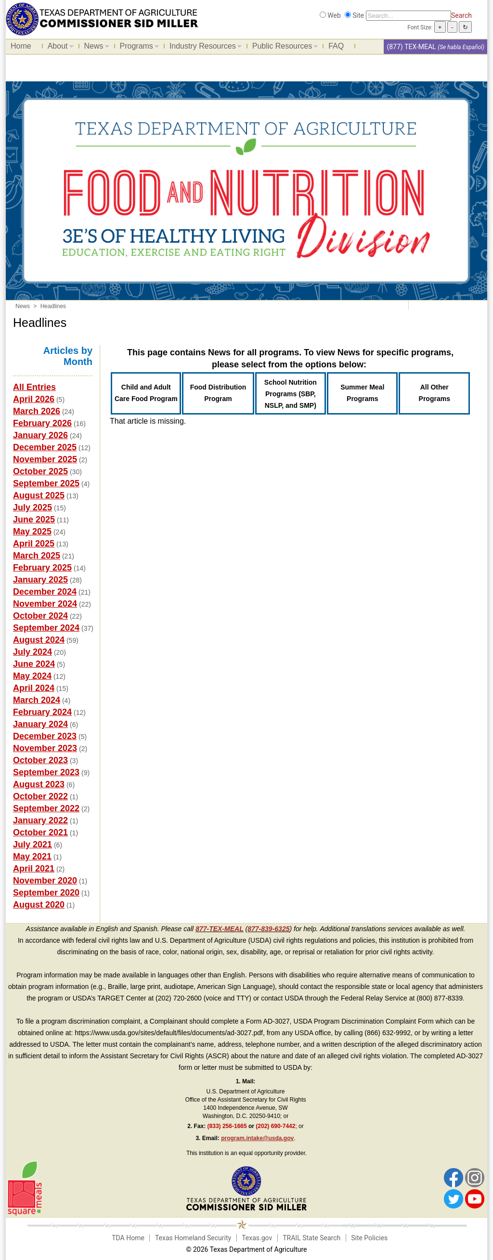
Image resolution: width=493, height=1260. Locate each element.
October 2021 (40, 832)
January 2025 (40, 580)
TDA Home (128, 1238)
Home (21, 46)
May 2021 (32, 856)
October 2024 (40, 616)
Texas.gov (257, 1238)
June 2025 (34, 519)
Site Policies (369, 1238)
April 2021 (33, 868)
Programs (137, 47)
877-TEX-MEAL (219, 929)
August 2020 (39, 904)
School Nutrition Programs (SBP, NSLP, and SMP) (290, 393)
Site (358, 15)
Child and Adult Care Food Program (146, 393)
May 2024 (32, 676)
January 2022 (40, 820)
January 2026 (40, 435)
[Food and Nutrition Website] (102, 18)
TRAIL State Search (311, 1238)
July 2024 (32, 652)
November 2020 (45, 880)
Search (461, 15)
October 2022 (40, 796)
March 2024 (36, 700)
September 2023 (46, 772)
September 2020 (46, 892)
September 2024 (46, 628)
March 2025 (36, 555)
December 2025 (45, 447)
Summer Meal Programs (362, 393)
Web (334, 15)
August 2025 (39, 495)
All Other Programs (434, 393)
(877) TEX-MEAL (411, 47)
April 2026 (33, 399)
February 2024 (42, 712)
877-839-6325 (268, 929)
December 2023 (45, 736)
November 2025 (45, 459)
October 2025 (40, 471)
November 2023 (45, 748)
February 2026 (42, 423)
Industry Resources (203, 47)
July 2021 (32, 844)
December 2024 (45, 592)
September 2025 (46, 483)
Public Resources (282, 47)
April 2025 (33, 543)
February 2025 (42, 567)
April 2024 (33, 688)
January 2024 (40, 724)
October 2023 (40, 760)
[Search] (408, 16)
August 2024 (39, 640)
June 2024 (34, 664)
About (58, 47)
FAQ (336, 46)
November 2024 (45, 604)
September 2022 (46, 808)
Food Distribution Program (218, 393)
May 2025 (32, 531)
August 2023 (39, 784)
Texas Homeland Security (193, 1238)
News (94, 47)
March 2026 (36, 411)
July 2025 (32, 507)
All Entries (34, 387)
